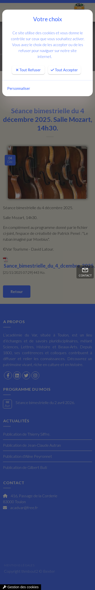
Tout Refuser (28, 70)
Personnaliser (18, 88)
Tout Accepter (64, 70)
